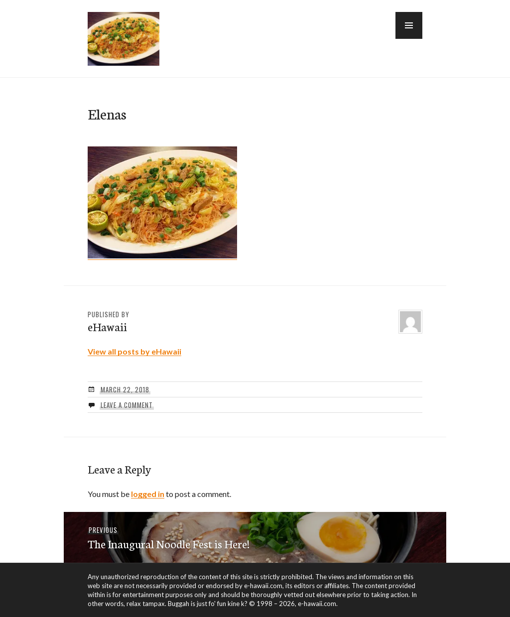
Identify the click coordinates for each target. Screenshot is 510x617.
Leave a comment (127, 405)
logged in (147, 493)
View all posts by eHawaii (134, 351)
